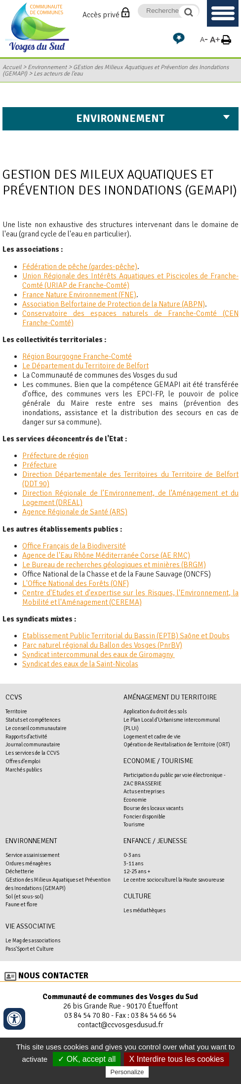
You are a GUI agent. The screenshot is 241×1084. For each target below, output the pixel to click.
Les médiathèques (144, 910)
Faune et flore (21, 904)
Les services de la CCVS (32, 752)
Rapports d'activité (26, 736)
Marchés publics (23, 769)
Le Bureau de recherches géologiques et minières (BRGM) (114, 564)
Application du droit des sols (155, 711)
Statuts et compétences (32, 719)
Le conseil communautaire (36, 728)
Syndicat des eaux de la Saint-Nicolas (80, 663)
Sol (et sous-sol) (24, 896)
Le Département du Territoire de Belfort (85, 365)
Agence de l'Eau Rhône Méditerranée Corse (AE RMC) (106, 555)
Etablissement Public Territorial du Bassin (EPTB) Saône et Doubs (126, 635)
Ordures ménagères (28, 863)
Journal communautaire (32, 744)
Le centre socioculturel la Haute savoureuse (174, 879)
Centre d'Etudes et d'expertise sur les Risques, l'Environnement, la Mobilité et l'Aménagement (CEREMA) (130, 597)
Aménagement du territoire (170, 697)
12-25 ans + (137, 871)
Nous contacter (53, 975)
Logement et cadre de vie (152, 736)
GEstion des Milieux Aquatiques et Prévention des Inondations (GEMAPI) (115, 70)
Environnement (47, 67)
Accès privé (101, 14)
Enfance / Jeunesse (155, 841)
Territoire (16, 711)
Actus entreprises (143, 791)
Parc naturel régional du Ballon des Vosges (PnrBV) (102, 645)
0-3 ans (131, 855)
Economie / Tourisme (158, 761)
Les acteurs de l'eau (58, 73)
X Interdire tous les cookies (176, 1059)
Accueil (11, 67)
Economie (135, 799)
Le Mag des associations (32, 940)
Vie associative (30, 926)
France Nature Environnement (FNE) (79, 294)
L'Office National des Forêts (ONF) (75, 583)
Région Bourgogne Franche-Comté (77, 356)
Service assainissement (32, 855)
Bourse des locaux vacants (153, 808)
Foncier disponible (144, 816)
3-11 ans (133, 863)
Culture (137, 896)
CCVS (13, 697)
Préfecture (39, 465)
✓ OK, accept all (87, 1059)
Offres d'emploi (22, 761)
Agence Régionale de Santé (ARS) (74, 511)
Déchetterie (19, 871)
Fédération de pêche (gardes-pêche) (79, 266)
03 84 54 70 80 (87, 1015)
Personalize (127, 1072)
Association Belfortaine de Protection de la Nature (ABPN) (113, 304)
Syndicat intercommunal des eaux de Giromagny (98, 654)
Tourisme (134, 824)
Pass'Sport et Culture (29, 948)
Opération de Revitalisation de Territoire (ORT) (176, 744)
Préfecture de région (55, 455)
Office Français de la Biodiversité (74, 546)
